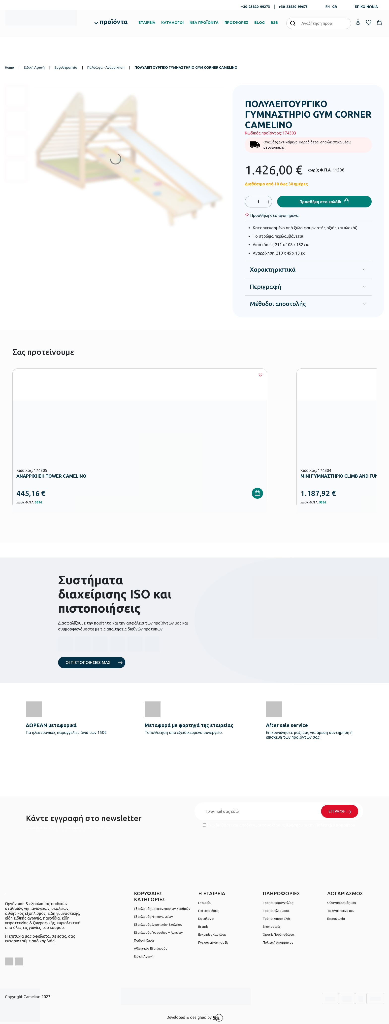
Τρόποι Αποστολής (277, 918)
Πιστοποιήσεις (208, 910)
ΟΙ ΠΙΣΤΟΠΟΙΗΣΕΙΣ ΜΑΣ (87, 662)
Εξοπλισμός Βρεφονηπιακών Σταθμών (162, 908)
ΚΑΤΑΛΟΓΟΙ (172, 22)
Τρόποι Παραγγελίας (278, 902)
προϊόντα (114, 21)
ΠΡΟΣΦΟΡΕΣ (236, 22)
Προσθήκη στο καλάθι (320, 201)
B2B (274, 22)
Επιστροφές (271, 926)
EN (327, 7)
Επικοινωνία (336, 918)
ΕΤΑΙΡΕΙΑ (146, 22)
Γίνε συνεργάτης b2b (213, 942)
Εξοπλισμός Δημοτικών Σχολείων (158, 924)
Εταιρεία (204, 902)
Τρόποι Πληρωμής (276, 910)
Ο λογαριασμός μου (341, 902)
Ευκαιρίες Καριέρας (212, 934)
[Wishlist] (274, 215)
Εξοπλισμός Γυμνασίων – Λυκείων (158, 932)
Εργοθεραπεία (66, 67)
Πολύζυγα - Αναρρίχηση (106, 67)
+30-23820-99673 (293, 7)
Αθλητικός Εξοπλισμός (150, 948)
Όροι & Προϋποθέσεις (278, 934)
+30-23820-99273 (255, 7)
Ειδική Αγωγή (34, 67)
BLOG (259, 22)
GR (334, 7)
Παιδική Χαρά (144, 940)
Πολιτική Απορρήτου (335, 825)
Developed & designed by (194, 1018)
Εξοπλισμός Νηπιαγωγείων (153, 916)
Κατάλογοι (206, 918)
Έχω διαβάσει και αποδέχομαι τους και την (279, 825)
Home (9, 67)
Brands (203, 926)
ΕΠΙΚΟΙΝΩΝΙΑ (366, 7)
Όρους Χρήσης (286, 825)
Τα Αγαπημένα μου (341, 910)
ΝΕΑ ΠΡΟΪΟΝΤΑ (204, 22)
